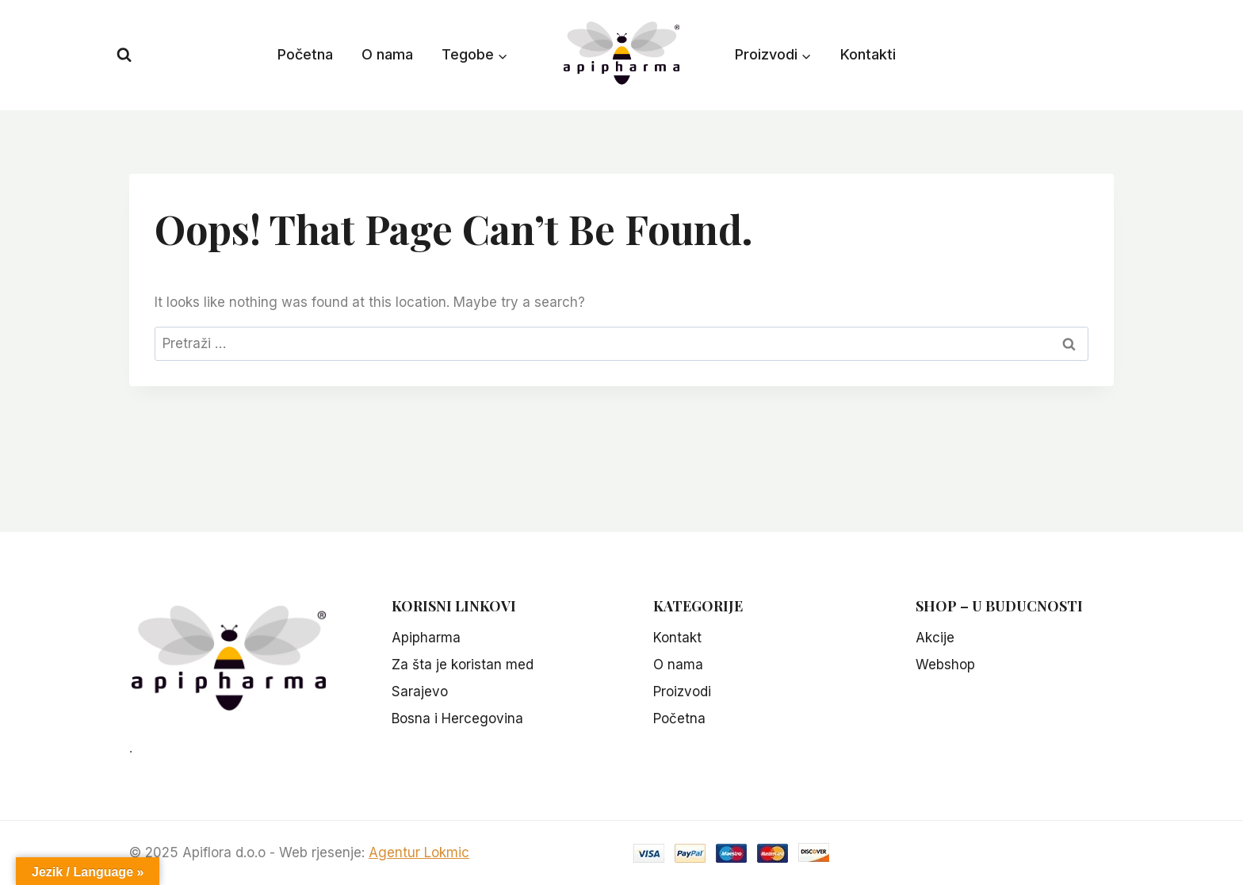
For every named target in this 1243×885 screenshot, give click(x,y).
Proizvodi (682, 691)
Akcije (935, 638)
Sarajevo (420, 691)
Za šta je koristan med (463, 664)
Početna (305, 54)
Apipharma (426, 638)
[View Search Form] (124, 55)
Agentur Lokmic (419, 852)
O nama (387, 54)
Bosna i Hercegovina (457, 718)
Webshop (945, 664)
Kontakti (868, 54)
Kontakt (677, 638)
